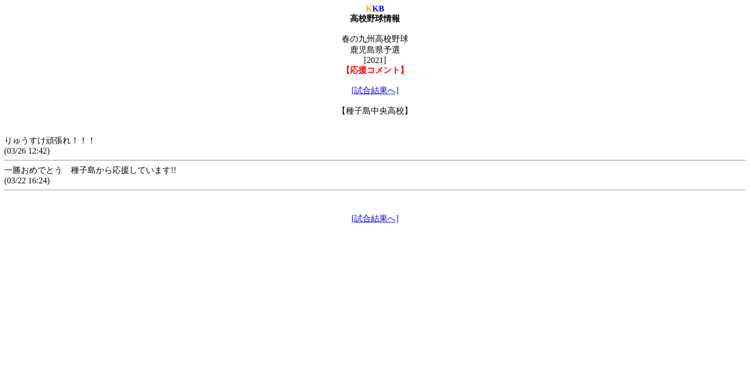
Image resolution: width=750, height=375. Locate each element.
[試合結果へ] (375, 90)
